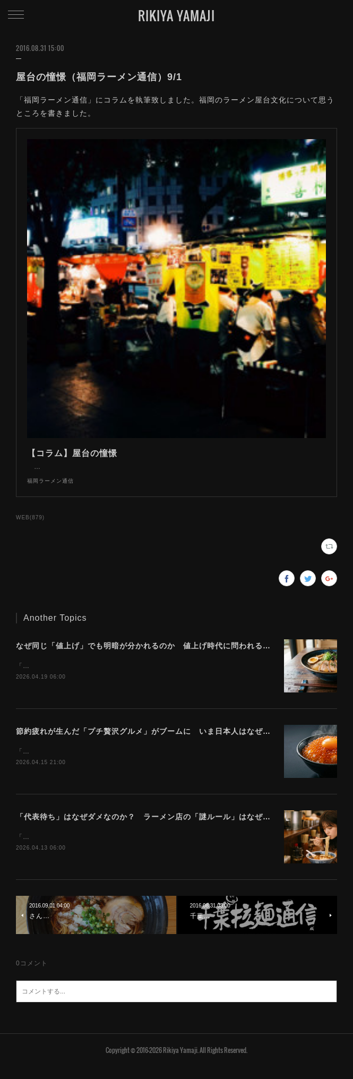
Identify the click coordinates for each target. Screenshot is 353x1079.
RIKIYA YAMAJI (176, 15)
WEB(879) (30, 528)
